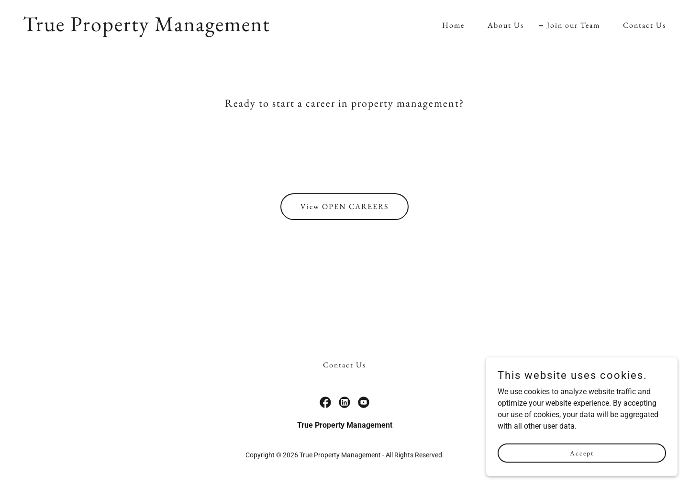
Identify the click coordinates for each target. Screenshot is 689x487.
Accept (582, 472)
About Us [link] (506, 25)
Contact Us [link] (644, 25)
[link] (146, 28)
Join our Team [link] (573, 25)
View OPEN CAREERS (344, 206)
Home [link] (453, 25)
